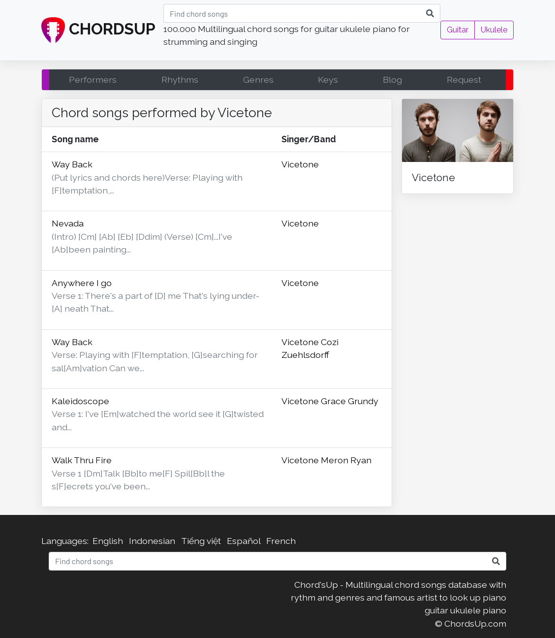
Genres (258, 79)
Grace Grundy (349, 401)
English (107, 541)
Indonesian (152, 541)
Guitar (457, 29)
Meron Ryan (346, 460)
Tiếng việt (201, 541)
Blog (392, 79)
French (281, 541)
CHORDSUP (98, 30)
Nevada (68, 223)
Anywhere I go (82, 283)
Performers (93, 79)
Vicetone (300, 164)
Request (464, 79)
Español (243, 541)
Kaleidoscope (80, 401)
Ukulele (494, 29)
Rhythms (179, 79)
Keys (328, 79)
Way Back (72, 164)
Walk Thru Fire (82, 460)
